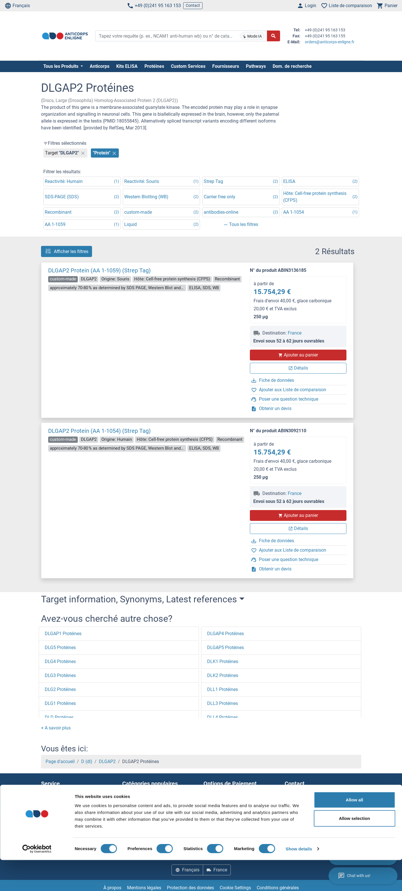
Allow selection (354, 849)
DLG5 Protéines (60, 647)
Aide (45, 799)
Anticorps (99, 66)
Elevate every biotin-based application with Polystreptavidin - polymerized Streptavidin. (160, 799)
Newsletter (51, 806)
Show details (299, 879)
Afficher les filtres (66, 251)
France (294, 333)
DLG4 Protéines (60, 661)
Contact (193, 5)
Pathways (256, 66)
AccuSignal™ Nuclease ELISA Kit (154, 813)
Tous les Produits (61, 66)
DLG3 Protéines (60, 675)
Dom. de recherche (292, 66)
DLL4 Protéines (222, 717)
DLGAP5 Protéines (225, 647)
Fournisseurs (225, 66)
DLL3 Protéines (222, 703)
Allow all (354, 830)
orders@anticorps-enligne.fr (329, 42)
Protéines (154, 66)
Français (17, 5)
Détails (298, 368)
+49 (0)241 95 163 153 (154, 5)
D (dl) (86, 761)
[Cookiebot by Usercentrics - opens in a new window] (37, 880)
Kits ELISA (127, 66)
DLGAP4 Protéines (225, 633)
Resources (51, 813)
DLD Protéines (59, 717)
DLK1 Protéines (222, 661)
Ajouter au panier (298, 355)
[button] (56, 728)
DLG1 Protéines (60, 703)
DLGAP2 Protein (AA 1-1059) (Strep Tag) (99, 270)
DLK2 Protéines (222, 675)
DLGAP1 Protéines (63, 633)
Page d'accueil (60, 761)
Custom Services (188, 66)
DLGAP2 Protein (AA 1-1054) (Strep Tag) (99, 430)
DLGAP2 (107, 761)
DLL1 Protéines (222, 689)
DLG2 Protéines (60, 689)
